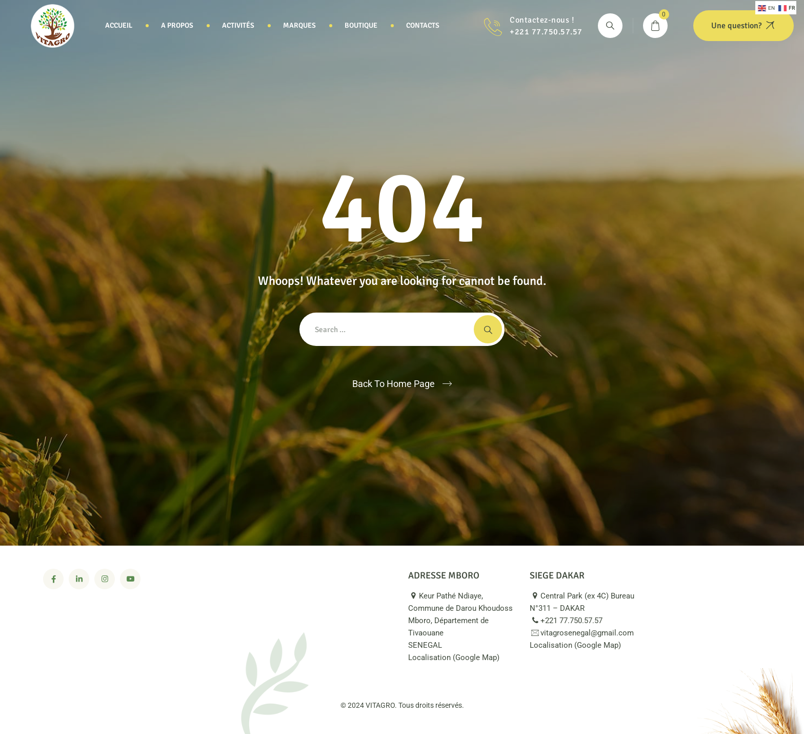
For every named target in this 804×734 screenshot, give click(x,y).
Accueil (118, 25)
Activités (238, 25)
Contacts (422, 25)
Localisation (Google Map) (459, 657)
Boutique (361, 25)
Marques (299, 25)
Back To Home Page (393, 383)
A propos (177, 25)
